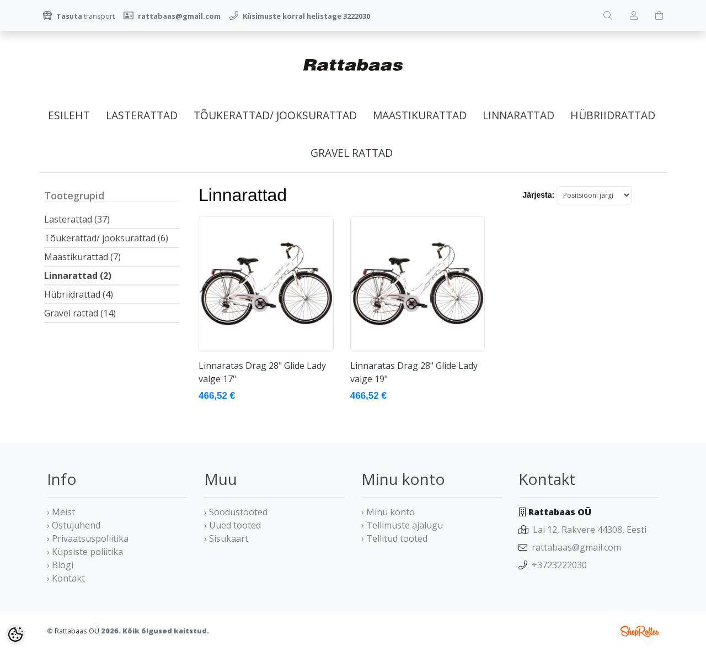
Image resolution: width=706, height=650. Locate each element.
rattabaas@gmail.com (576, 547)
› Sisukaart (226, 538)
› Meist (61, 512)
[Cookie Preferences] (15, 634)
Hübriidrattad (612, 115)
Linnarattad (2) (77, 275)
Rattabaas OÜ (77, 631)
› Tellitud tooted (394, 538)
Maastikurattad (420, 115)
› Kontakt (66, 578)
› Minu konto (388, 512)
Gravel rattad (352, 152)
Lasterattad (142, 115)
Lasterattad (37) (77, 219)
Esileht (69, 115)
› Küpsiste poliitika (85, 552)
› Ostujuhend (73, 525)
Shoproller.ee (640, 631)
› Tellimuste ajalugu (402, 525)
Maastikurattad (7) (82, 257)
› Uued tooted (232, 525)
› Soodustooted (236, 512)
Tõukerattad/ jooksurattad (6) (106, 238)
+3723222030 (559, 565)
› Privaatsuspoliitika (88, 538)
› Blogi (60, 565)
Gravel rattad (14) (80, 313)
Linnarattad (518, 115)
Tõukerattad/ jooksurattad (275, 115)
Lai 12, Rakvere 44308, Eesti (589, 530)
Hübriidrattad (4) (78, 294)
